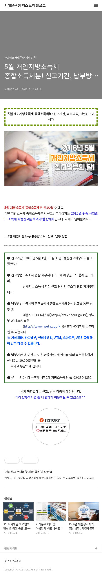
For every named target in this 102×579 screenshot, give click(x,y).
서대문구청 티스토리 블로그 (25, 5)
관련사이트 (11, 548)
